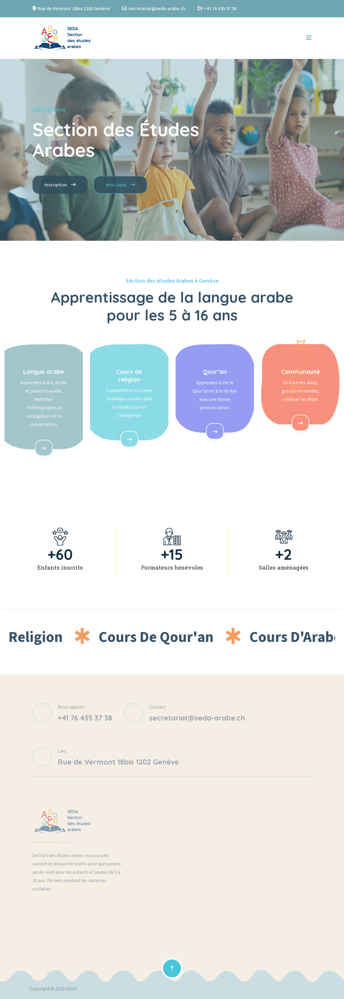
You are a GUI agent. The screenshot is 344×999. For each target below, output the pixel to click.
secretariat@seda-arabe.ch (157, 8)
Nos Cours (120, 188)
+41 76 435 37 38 (220, 8)
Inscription (60, 188)
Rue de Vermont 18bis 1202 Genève (74, 8)
